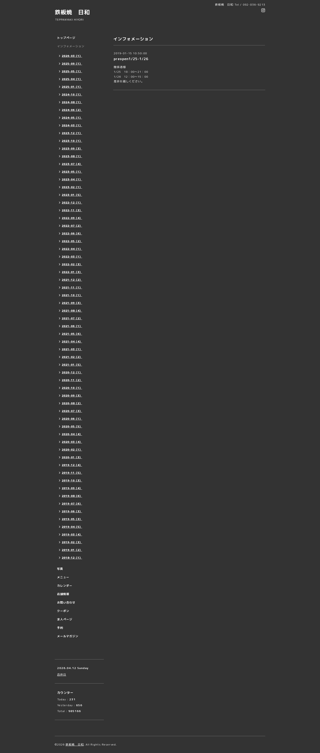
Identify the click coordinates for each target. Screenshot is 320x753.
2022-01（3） (72, 272)
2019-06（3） (72, 511)
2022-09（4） (72, 218)
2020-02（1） (72, 449)
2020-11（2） (72, 380)
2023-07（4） (72, 164)
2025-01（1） (72, 87)
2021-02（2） (72, 357)
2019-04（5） (72, 527)
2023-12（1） (72, 133)
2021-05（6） (72, 334)
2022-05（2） (72, 241)
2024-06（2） (72, 110)
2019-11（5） (72, 473)
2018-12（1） (72, 558)
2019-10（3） (72, 480)
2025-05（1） (72, 71)
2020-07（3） (72, 411)
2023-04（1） (72, 179)
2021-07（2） (72, 318)
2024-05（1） (72, 118)
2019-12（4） (72, 465)
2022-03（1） (72, 256)
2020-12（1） (72, 372)
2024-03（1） (72, 125)
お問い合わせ (66, 602)
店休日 (61, 675)
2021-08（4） (72, 311)
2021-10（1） (72, 295)
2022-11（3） (72, 210)
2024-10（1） (72, 94)
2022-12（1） (72, 202)
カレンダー (64, 586)
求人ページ (64, 619)
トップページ (66, 38)
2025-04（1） (72, 79)
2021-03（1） (72, 349)
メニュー (63, 577)
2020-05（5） (72, 426)
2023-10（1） (72, 141)
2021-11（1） (72, 287)
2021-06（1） (72, 326)
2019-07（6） (72, 504)
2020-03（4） (72, 442)
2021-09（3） (72, 303)
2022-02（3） (72, 264)
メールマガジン (67, 636)
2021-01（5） (72, 365)
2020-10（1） (72, 388)
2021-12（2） (72, 280)
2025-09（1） (72, 63)
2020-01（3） (72, 457)
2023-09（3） (72, 148)
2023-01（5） (72, 195)
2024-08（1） (72, 102)
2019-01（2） (72, 550)
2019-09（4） (72, 488)
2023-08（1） (72, 156)
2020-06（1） (72, 419)
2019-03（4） (72, 534)
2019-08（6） (72, 496)
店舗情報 (63, 594)
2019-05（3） (72, 519)
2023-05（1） (72, 172)
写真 (60, 569)
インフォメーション (70, 46)
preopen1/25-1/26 (131, 59)
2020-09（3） (72, 395)
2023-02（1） (72, 187)
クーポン (63, 611)
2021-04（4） (72, 341)
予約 (60, 628)
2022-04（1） (72, 249)
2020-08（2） (72, 403)
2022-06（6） (72, 233)
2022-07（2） (72, 226)
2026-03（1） (72, 56)
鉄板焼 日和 (72, 12)
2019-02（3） (72, 542)
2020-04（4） (72, 434)
